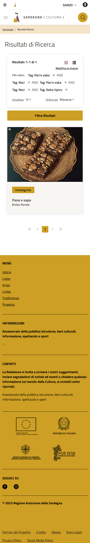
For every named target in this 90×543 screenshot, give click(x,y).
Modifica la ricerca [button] (67, 68)
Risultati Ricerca (25, 29)
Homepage (7, 29)
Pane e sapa (21, 200)
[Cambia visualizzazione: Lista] (74, 62)
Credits (41, 532)
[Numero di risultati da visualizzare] (29, 99)
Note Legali (74, 532)
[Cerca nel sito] (83, 17)
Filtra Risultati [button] (45, 115)
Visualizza (18, 99)
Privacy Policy (11, 540)
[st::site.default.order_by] (68, 99)
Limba (6, 291)
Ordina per (52, 99)
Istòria (6, 272)
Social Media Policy (40, 540)
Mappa (56, 532)
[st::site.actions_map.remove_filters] (54, 75)
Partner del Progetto (16, 532)
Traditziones (10, 298)
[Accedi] (85, 4)
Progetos (8, 304)
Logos (6, 278)
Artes (6, 285)
